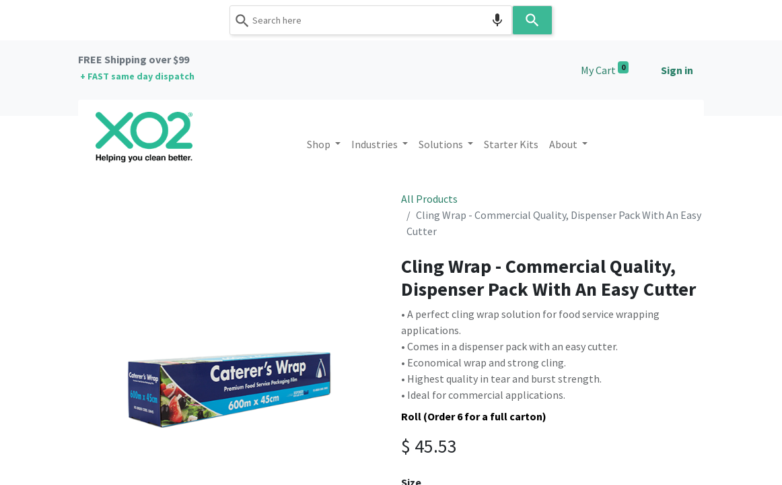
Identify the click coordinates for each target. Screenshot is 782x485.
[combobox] (370, 20)
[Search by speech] (497, 20)
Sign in (677, 70)
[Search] (532, 20)
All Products (429, 198)
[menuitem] (511, 144)
